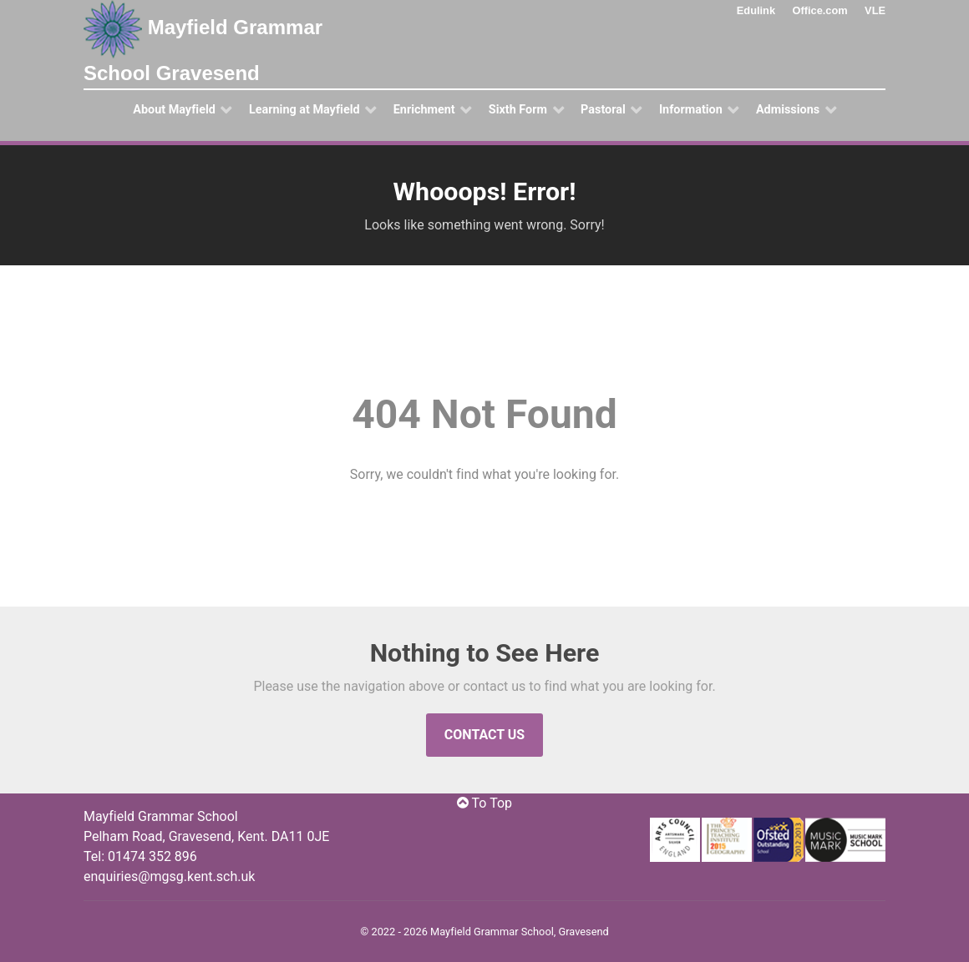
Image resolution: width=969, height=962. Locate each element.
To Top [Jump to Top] (484, 803)
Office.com (820, 10)
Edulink (756, 10)
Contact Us (484, 735)
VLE (875, 10)
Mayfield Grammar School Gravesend (203, 42)
